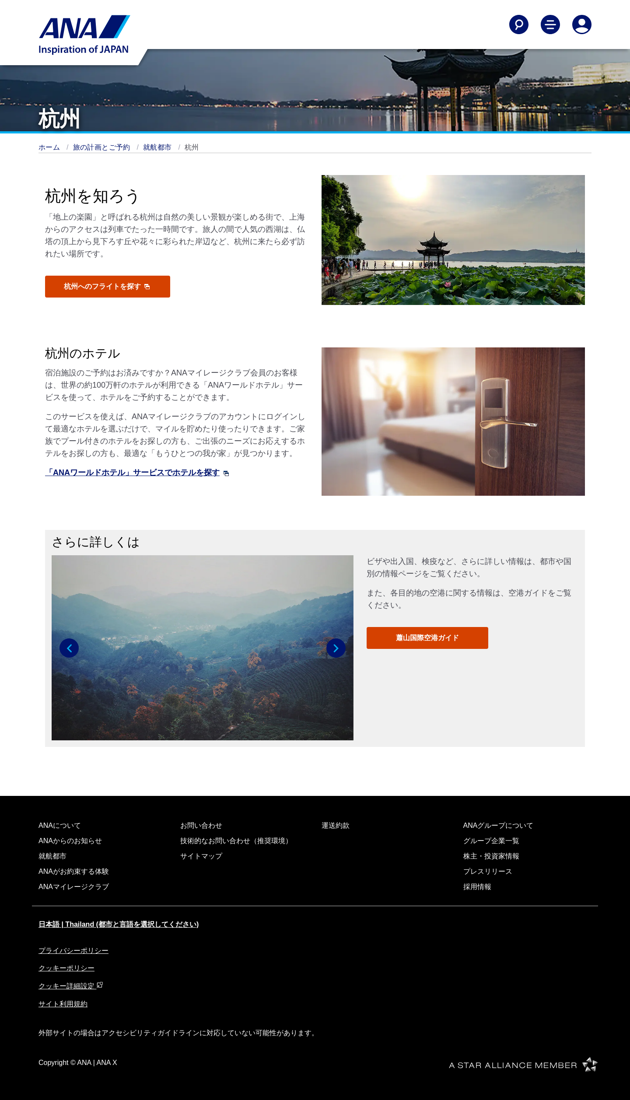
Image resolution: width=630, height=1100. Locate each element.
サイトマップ (201, 856)
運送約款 (336, 825)
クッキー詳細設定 (70, 986)
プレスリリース (487, 871)
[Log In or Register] (582, 24)
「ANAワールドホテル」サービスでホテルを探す (137, 472)
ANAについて (59, 825)
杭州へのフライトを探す (107, 286)
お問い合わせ (201, 825)
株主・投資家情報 (491, 856)
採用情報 (477, 886)
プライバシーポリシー (73, 950)
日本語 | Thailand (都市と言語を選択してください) (118, 924)
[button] (69, 648)
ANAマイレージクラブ (73, 886)
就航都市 (158, 147)
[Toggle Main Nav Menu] (550, 24)
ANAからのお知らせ (70, 840)
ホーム (50, 147)
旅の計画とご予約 (103, 147)
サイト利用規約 (63, 1004)
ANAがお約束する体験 (73, 871)
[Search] (518, 24)
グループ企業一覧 (491, 840)
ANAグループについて (498, 825)
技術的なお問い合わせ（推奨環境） (236, 840)
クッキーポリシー (66, 968)
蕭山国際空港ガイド (427, 637)
